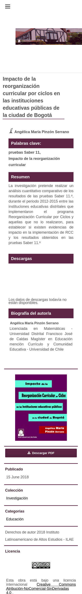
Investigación (17, 498)
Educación (15, 519)
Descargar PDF (42, 453)
